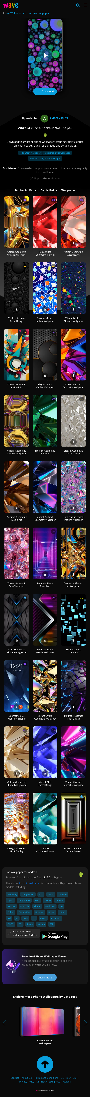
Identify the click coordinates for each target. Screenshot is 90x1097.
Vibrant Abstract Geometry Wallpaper (45, 518)
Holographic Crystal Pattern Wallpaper (73, 518)
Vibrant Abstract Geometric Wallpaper (73, 386)
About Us (27, 1077)
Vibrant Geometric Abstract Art (73, 253)
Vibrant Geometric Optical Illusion (73, 850)
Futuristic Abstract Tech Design (73, 717)
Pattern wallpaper (38, 13)
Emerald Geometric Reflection (45, 452)
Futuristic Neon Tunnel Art (45, 585)
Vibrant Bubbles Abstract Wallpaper (73, 319)
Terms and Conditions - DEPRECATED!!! (55, 1077)
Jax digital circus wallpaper (57, 152)
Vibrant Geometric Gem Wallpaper (16, 585)
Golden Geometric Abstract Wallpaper (16, 253)
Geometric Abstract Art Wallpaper (73, 585)
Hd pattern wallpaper (30, 152)
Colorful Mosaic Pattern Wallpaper (45, 319)
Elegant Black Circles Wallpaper (45, 386)
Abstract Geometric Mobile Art (17, 518)
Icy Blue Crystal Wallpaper (45, 850)
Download (45, 92)
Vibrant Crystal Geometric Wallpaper (45, 717)
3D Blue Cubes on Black (73, 651)
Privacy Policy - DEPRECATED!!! (36, 1081)
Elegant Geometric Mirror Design (73, 452)
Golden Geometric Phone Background (17, 783)
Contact (14, 1077)
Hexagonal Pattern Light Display (16, 850)
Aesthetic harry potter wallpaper (45, 158)
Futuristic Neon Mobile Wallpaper (45, 651)
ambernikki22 (54, 118)
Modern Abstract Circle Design (16, 319)
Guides (67, 1081)
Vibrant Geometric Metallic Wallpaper (16, 452)
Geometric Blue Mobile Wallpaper (17, 717)
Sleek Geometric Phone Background (17, 651)
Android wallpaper (30, 883)
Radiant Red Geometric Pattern (45, 253)
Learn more (45, 977)
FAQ (58, 1081)
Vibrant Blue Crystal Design (45, 783)
